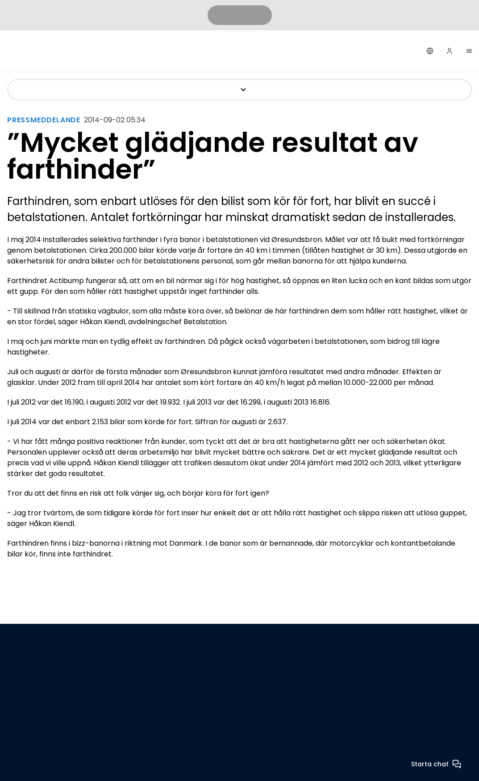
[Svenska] (430, 51)
